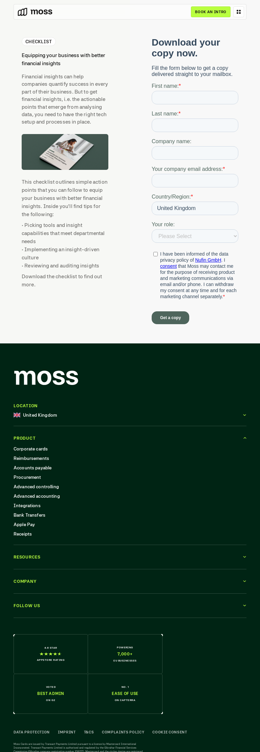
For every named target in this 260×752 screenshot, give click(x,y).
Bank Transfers (29, 515)
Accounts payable (32, 467)
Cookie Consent (169, 732)
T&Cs (89, 732)
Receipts (23, 534)
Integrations (27, 505)
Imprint (67, 732)
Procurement (27, 477)
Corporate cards (31, 448)
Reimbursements (31, 458)
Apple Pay (24, 524)
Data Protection (32, 732)
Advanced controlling (36, 486)
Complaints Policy (123, 732)
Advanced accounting (37, 496)
